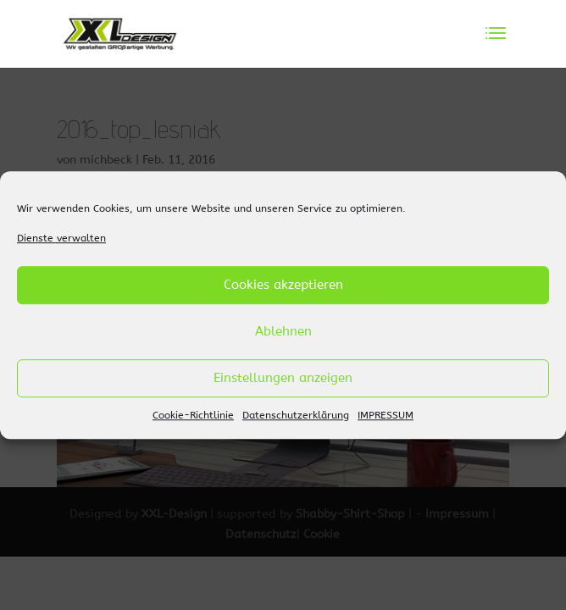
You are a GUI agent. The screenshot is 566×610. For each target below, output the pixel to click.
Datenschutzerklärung (295, 415)
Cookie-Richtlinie (193, 415)
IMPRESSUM (385, 415)
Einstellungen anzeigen (283, 378)
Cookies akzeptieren (283, 285)
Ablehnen (283, 332)
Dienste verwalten (61, 238)
